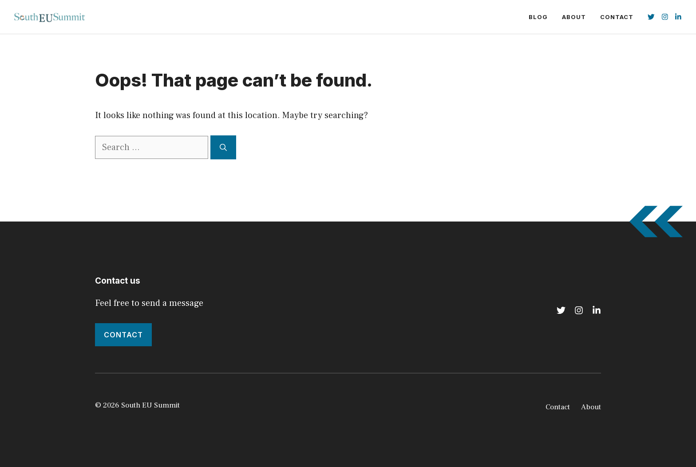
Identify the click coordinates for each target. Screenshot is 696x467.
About (574, 16)
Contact (616, 16)
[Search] (223, 147)
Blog (538, 16)
